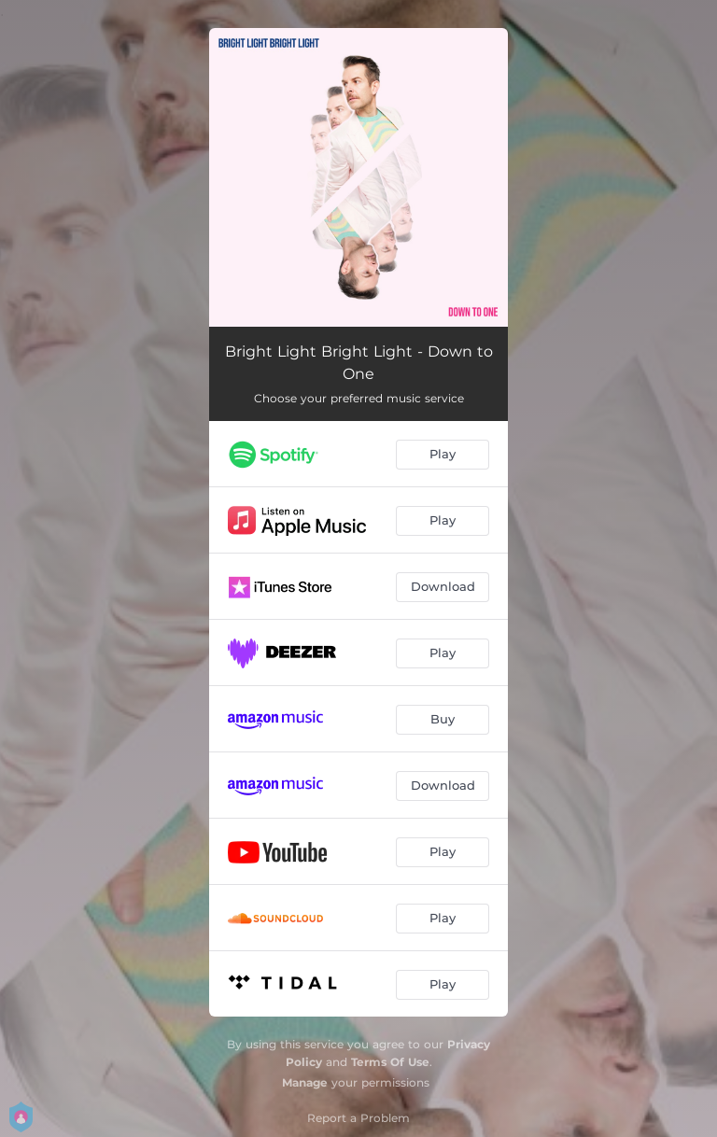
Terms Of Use (390, 1062)
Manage (305, 1082)
